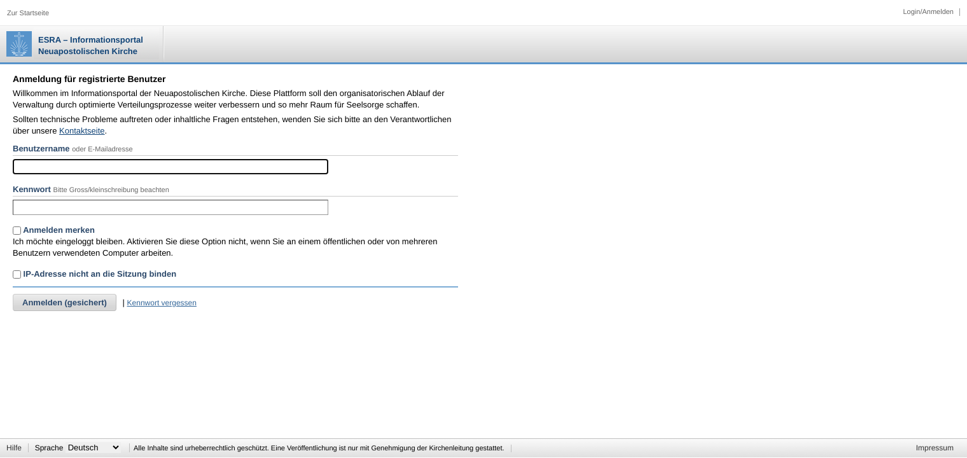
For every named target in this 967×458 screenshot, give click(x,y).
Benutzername (41, 148)
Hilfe (14, 447)
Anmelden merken (54, 230)
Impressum (935, 447)
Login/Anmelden (928, 12)
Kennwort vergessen (162, 302)
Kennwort (32, 189)
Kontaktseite (82, 130)
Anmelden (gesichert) (64, 302)
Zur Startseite (28, 13)
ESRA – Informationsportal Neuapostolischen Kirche (90, 45)
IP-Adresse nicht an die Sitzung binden (94, 274)
